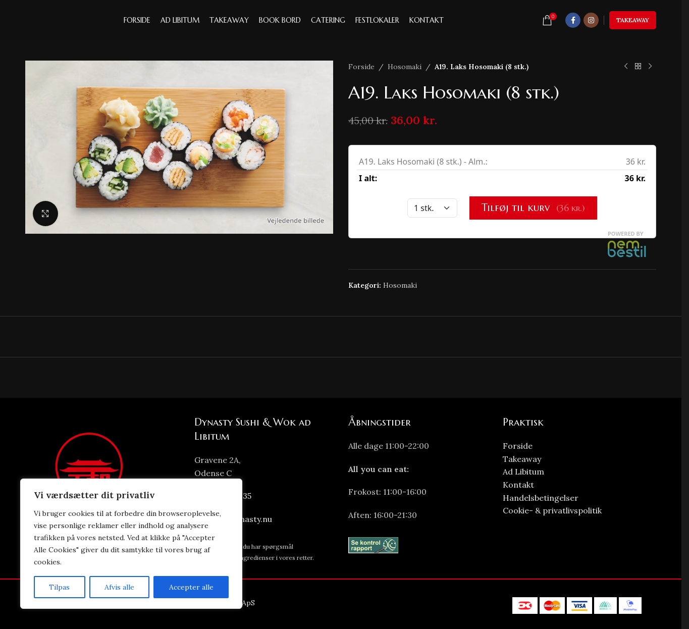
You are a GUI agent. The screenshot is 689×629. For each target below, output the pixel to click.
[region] (131, 544)
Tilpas (59, 587)
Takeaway (632, 20)
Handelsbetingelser (540, 498)
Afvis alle (119, 587)
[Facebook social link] (572, 20)
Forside (361, 66)
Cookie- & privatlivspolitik (552, 510)
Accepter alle (191, 587)
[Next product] (650, 67)
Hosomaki (404, 66)
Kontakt (518, 485)
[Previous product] (626, 67)
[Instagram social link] (591, 20)
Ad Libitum (523, 471)
